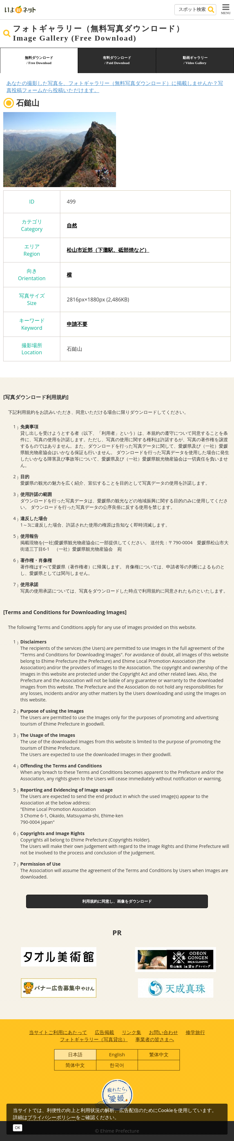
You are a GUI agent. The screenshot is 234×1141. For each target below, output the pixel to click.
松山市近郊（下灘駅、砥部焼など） (108, 249)
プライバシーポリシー (51, 1117)
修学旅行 (195, 1032)
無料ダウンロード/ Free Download (39, 60)
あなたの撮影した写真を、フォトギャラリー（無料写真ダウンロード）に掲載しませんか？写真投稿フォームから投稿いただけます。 (114, 87)
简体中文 (75, 1065)
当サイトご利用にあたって (58, 1032)
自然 (72, 225)
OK (17, 1127)
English (117, 1054)
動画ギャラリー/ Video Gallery (195, 60)
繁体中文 (159, 1054)
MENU (226, 9)
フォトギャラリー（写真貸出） (94, 1039)
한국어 (117, 1065)
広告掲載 (104, 1032)
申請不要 (77, 324)
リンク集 (131, 1032)
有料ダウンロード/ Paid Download (117, 60)
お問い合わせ (163, 1032)
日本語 (75, 1054)
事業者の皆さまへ (154, 1039)
